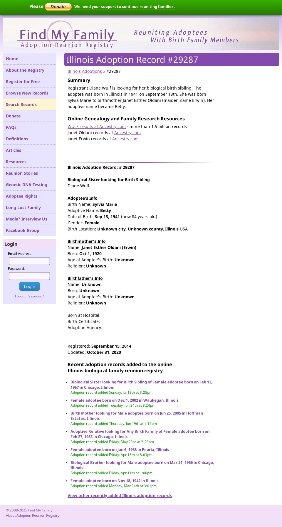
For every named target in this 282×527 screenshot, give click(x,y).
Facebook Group (22, 230)
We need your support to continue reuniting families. (124, 6)
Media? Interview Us (26, 219)
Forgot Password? (29, 296)
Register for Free (23, 81)
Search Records (21, 104)
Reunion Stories (22, 173)
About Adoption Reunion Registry (32, 515)
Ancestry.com (127, 132)
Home (12, 58)
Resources (16, 161)
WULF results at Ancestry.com (97, 126)
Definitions (17, 139)
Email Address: (20, 253)
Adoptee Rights (21, 196)
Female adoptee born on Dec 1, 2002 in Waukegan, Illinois (124, 400)
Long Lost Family (23, 207)
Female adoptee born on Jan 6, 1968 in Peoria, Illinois (119, 449)
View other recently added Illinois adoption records (120, 495)
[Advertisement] (136, 150)
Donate (13, 116)
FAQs (11, 127)
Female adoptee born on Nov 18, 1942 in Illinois (114, 480)
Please (50, 6)
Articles (13, 150)
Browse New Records (27, 93)
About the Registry (25, 70)
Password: (16, 268)
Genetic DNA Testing (26, 184)
